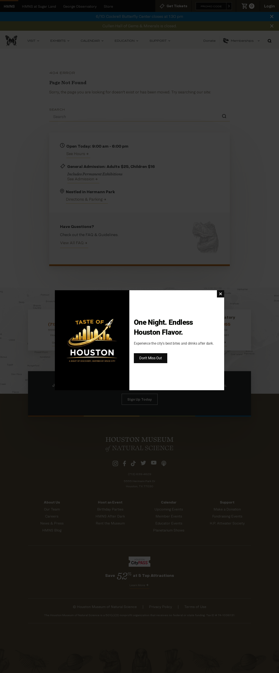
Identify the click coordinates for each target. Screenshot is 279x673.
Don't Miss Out (150, 358)
